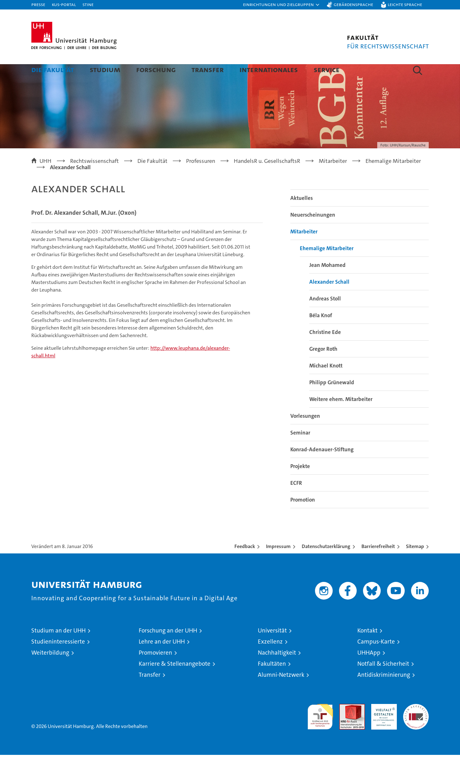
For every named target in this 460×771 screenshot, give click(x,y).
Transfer (207, 69)
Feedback (244, 562)
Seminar (300, 448)
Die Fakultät (52, 69)
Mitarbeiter (304, 247)
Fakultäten (272, 680)
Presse (38, 4)
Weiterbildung (50, 669)
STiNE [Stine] (88, 4)
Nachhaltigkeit (277, 669)
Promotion (302, 515)
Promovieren (155, 669)
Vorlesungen (305, 432)
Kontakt (367, 647)
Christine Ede (325, 348)
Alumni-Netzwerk (281, 691)
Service (327, 69)
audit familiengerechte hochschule (320, 730)
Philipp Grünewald (331, 398)
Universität (272, 647)
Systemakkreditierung (416, 723)
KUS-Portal (64, 4)
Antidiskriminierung (383, 691)
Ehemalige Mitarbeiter (327, 264)
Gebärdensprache (353, 4)
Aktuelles (301, 214)
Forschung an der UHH (168, 647)
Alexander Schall (329, 297)
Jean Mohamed (327, 281)
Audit (345, 723)
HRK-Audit (382, 723)
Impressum (278, 562)
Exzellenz (270, 658)
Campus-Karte (376, 658)
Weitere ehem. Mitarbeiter (340, 415)
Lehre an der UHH (162, 658)
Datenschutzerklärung (326, 562)
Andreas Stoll (325, 314)
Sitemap (415, 562)
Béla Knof (320, 331)
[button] (281, 4)
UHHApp (368, 669)
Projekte (300, 482)
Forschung (156, 69)
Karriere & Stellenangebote (174, 680)
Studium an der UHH (58, 647)
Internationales (268, 69)
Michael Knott (325, 381)
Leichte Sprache (405, 4)
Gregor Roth (323, 364)
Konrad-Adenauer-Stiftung (322, 465)
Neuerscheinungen (312, 230)
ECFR (296, 499)
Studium (105, 69)
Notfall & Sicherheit (383, 680)
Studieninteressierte (58, 658)
